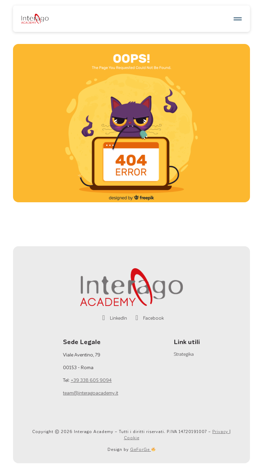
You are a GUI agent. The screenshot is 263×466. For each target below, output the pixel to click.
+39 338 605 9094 (91, 380)
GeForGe (142, 449)
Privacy (220, 431)
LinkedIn (113, 317)
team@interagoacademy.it (90, 393)
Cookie (131, 437)
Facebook (148, 317)
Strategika (184, 354)
